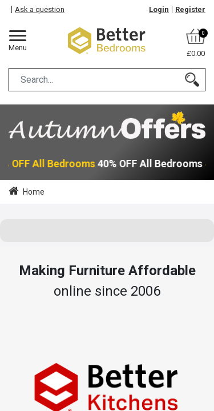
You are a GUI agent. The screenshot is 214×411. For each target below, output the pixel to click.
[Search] (192, 79)
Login (159, 9)
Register (190, 9)
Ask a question (39, 9)
